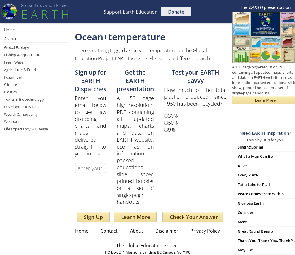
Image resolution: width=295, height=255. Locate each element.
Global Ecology (16, 47)
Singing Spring (250, 147)
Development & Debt (22, 106)
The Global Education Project (147, 245)
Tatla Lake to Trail (254, 184)
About (136, 231)
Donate (176, 12)
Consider (246, 212)
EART (45, 14)
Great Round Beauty (256, 231)
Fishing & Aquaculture (22, 54)
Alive (242, 165)
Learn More (135, 217)
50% (173, 122)
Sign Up (93, 217)
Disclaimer (166, 231)
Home (9, 29)
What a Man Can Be (255, 156)
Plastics (10, 91)
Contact (109, 231)
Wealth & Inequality (21, 114)
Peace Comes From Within (261, 193)
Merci (243, 221)
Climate (10, 84)
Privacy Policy (205, 231)
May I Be (245, 249)
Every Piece (248, 175)
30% (173, 115)
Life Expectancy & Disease (26, 129)
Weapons (12, 121)
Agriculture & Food (20, 69)
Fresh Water (14, 62)
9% (171, 129)
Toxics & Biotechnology (24, 99)
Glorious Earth (251, 203)
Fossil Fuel (13, 77)
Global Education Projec (45, 5)
